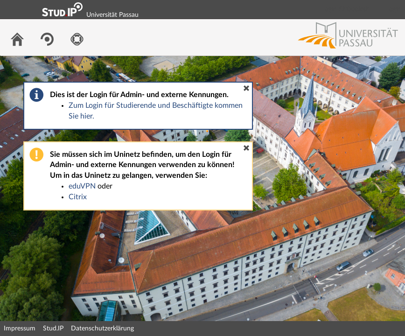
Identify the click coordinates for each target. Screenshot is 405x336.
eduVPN (82, 186)
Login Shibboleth (346, 9)
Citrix (78, 197)
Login (393, 9)
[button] (246, 88)
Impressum (19, 328)
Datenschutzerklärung (102, 328)
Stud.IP (53, 328)
